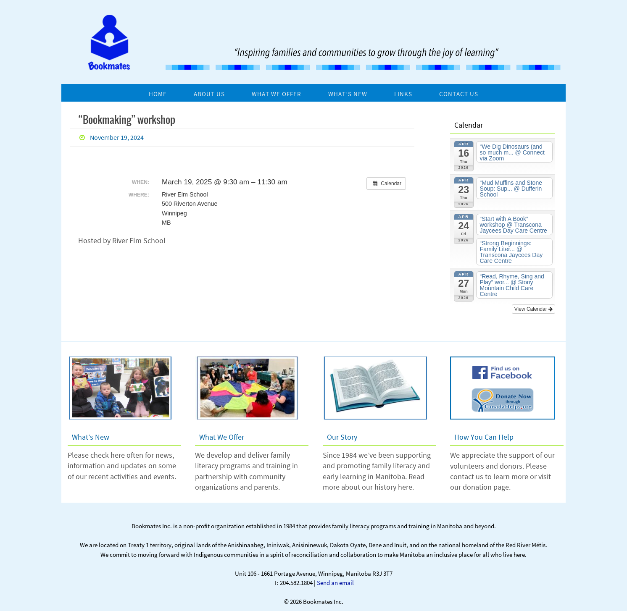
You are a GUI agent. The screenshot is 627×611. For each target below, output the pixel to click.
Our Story (342, 437)
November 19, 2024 (117, 137)
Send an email (335, 583)
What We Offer (221, 437)
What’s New (90, 437)
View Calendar (533, 309)
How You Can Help (484, 437)
